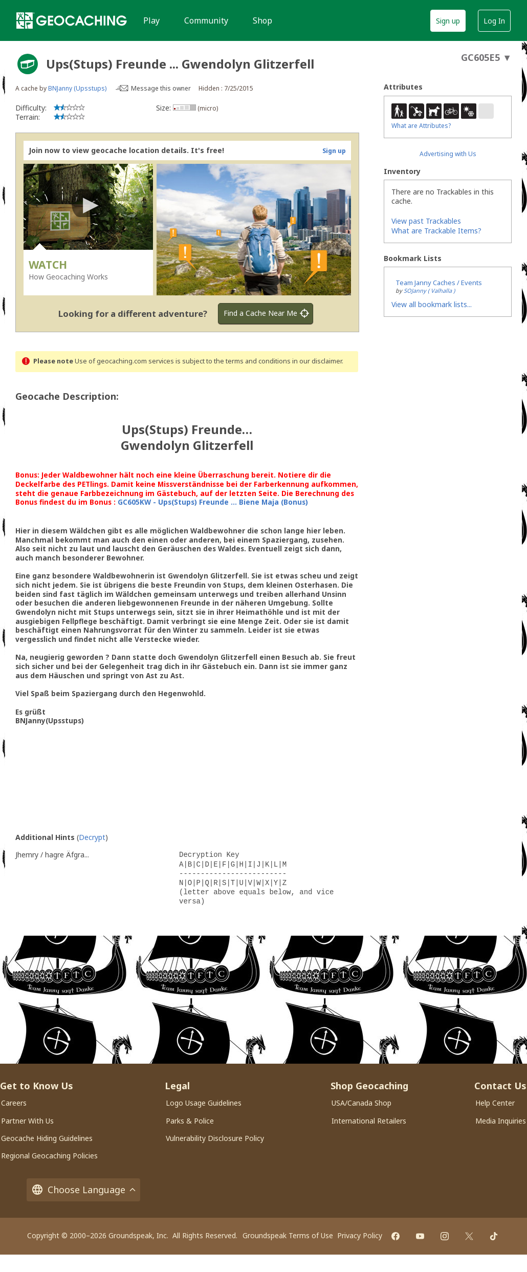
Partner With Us (27, 1121)
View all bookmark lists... (431, 304)
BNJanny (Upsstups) (77, 88)
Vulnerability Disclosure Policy (215, 1138)
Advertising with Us (448, 153)
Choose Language (83, 1189)
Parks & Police (190, 1121)
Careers (14, 1103)
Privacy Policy (359, 1235)
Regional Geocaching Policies (49, 1155)
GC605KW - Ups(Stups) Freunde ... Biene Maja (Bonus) (213, 502)
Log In (494, 21)
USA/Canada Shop (361, 1103)
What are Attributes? (421, 125)
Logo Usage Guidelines (203, 1103)
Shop (262, 20)
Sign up (448, 21)
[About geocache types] (27, 64)
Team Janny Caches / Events (439, 282)
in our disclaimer (317, 361)
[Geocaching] (71, 20)
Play (151, 20)
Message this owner (161, 88)
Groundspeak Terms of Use (288, 1235)
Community (206, 20)
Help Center (495, 1103)
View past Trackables (426, 221)
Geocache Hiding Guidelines (47, 1138)
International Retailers (369, 1121)
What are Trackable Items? (436, 230)
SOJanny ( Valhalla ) (429, 290)
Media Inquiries (500, 1121)
